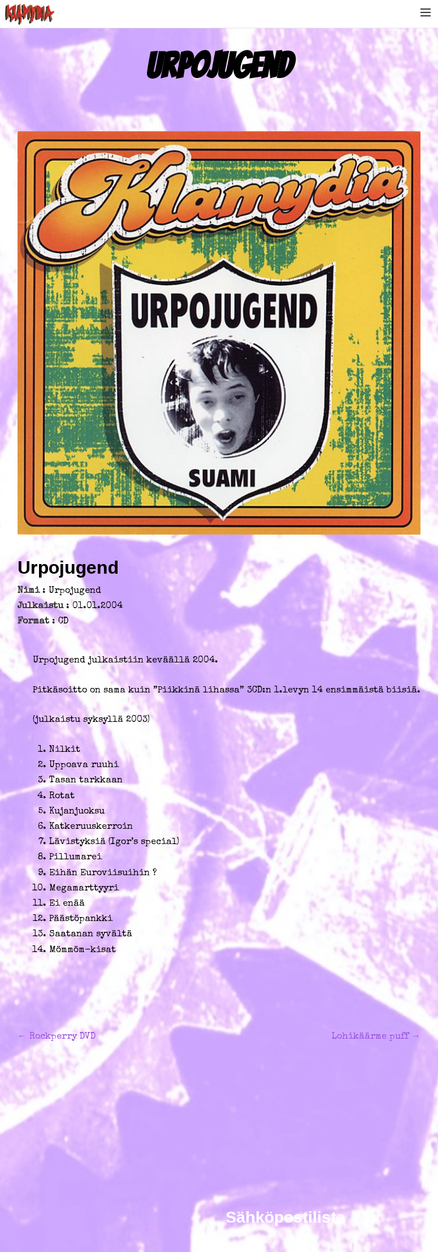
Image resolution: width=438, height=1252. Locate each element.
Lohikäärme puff (376, 1037)
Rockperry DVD (57, 1037)
